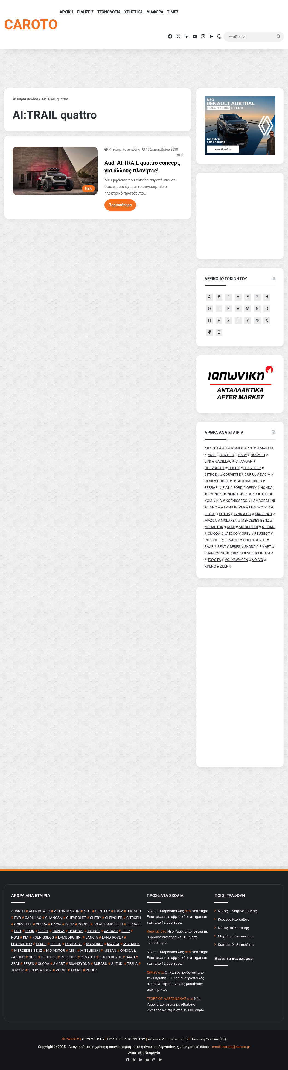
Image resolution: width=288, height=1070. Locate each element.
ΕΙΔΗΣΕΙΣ (85, 12)
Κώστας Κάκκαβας (233, 919)
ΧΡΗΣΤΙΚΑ (133, 12)
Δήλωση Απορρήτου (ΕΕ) (168, 1039)
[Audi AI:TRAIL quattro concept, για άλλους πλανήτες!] (55, 171)
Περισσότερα (120, 205)
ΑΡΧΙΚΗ (66, 12)
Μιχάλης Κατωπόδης (124, 149)
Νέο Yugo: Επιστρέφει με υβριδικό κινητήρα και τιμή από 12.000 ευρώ (177, 916)
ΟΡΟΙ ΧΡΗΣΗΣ (93, 1039)
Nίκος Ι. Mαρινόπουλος (165, 911)
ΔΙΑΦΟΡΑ (155, 12)
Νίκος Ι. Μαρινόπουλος (237, 911)
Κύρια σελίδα (25, 99)
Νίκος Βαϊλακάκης (233, 927)
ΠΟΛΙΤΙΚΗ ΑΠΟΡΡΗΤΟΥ (126, 1039)
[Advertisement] (240, 677)
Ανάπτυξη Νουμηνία (144, 1053)
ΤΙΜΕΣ (172, 12)
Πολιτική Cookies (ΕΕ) (208, 1039)
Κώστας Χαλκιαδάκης (236, 944)
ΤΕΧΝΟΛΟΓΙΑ (109, 12)
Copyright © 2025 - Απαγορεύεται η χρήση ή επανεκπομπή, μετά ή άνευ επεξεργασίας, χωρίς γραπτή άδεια (123, 1047)
